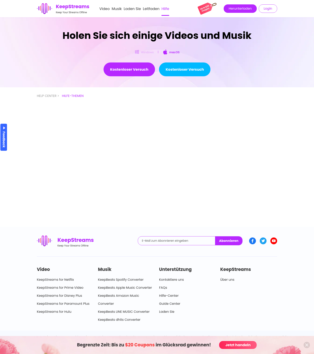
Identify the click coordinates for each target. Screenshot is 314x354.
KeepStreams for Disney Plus (59, 295)
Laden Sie (132, 8)
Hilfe (165, 8)
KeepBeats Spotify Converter (120, 279)
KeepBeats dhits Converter (119, 319)
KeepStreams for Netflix (55, 279)
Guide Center (169, 303)
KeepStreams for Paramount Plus (63, 303)
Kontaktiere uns (171, 279)
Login (268, 8)
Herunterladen (240, 8)
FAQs (163, 287)
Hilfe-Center (169, 295)
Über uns (227, 279)
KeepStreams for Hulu (54, 311)
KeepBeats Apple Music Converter (125, 287)
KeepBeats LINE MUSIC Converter (124, 311)
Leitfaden (151, 8)
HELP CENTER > (48, 96)
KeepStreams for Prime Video (60, 287)
